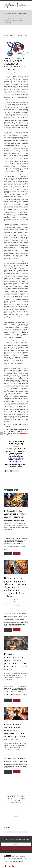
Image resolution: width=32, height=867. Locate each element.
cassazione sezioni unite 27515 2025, (12, 615)
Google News (17, 466)
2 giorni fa (12, 537)
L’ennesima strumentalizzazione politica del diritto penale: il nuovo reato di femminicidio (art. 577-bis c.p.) (15, 662)
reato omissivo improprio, (18, 622)
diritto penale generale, (17, 616)
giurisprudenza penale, (9, 544)
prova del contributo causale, (11, 548)
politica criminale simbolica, (11, 694)
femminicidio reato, (8, 692)
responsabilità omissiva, (19, 624)
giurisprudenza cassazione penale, (12, 763)
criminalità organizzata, (16, 543)
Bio (7, 471)
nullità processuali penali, (21, 764)
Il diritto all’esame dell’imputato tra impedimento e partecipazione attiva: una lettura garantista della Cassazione (14, 732)
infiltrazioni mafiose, (21, 544)
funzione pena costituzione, (20, 692)
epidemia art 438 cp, (17, 618)
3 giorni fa (12, 613)
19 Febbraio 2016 (13, 35)
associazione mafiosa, (9, 538)
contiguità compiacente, (13, 541)
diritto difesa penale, (16, 689)
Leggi (8, 553)
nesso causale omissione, (18, 619)
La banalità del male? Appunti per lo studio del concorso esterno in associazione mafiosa (16, 515)
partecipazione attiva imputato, (11, 766)
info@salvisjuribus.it (16, 461)
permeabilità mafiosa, (20, 546)
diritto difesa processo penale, (20, 761)
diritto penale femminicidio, (16, 691)
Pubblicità (15, 861)
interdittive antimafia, (9, 546)
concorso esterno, (11, 540)
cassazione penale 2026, (13, 758)
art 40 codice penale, (22, 613)
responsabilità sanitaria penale (11, 625)
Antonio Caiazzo (23, 35)
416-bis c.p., (19, 537)
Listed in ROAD (11, 448)
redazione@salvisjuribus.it (16, 454)
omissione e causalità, (9, 621)
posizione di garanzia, (20, 621)
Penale (9, 13)
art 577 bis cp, (14, 688)
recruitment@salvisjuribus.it (16, 458)
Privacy (21, 861)
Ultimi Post (15, 471)
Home (5, 13)
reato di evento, (8, 622)
